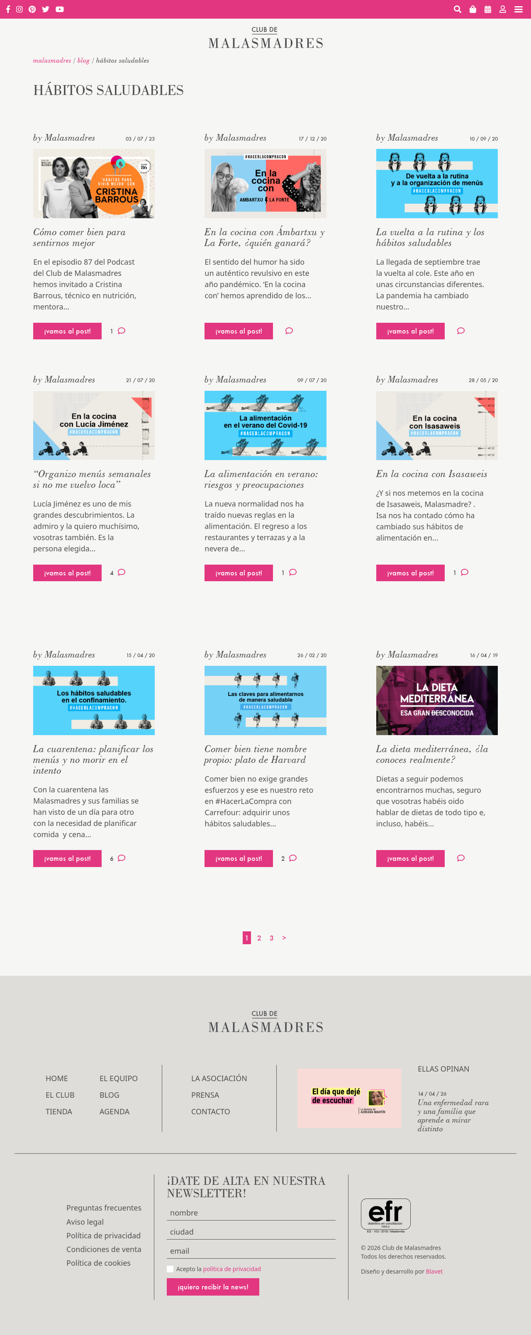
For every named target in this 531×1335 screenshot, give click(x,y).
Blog (84, 60)
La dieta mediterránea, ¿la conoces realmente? (432, 754)
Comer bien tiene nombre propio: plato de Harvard (256, 754)
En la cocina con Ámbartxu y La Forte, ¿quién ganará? (265, 237)
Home (57, 1078)
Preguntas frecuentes (103, 1208)
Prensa (205, 1095)
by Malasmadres (64, 137)
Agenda (114, 1111)
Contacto (210, 1111)
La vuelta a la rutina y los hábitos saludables (430, 237)
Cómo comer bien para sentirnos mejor (79, 237)
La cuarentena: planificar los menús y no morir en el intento (93, 759)
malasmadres (52, 60)
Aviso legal (85, 1222)
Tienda (59, 1111)
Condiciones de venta (103, 1249)
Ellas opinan (444, 1069)
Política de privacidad (103, 1235)
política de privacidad (232, 1269)
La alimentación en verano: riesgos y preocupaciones (262, 479)
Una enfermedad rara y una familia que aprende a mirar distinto (453, 1115)
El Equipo (119, 1078)
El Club (60, 1095)
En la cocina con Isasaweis (432, 473)
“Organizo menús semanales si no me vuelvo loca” (92, 479)
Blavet (434, 1271)
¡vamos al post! (67, 330)
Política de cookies (98, 1263)
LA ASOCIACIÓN (219, 1078)
